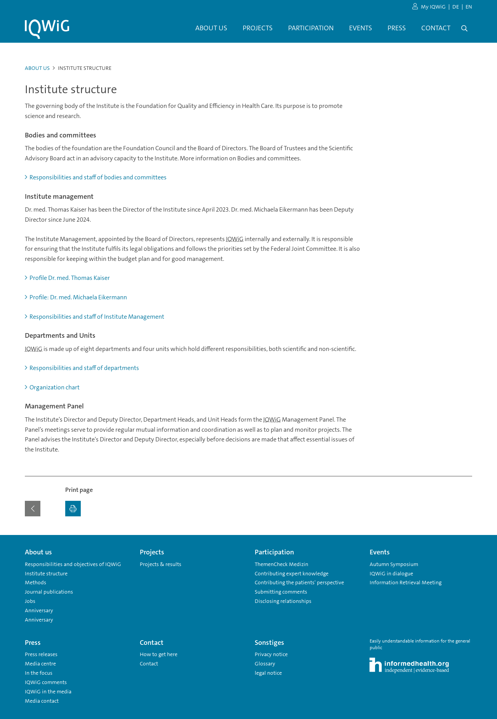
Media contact (42, 700)
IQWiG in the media (48, 691)
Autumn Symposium (394, 564)
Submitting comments (281, 591)
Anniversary (39, 610)
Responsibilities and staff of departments (82, 368)
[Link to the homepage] (47, 29)
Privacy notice (271, 654)
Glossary (265, 663)
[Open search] (464, 28)
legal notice (268, 672)
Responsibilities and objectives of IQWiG (73, 564)
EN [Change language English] (469, 6)
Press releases (41, 654)
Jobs (30, 600)
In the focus (38, 672)
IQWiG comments (46, 682)
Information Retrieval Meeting (405, 582)
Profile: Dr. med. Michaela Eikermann (76, 297)
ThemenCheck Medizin (281, 564)
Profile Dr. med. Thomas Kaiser (67, 278)
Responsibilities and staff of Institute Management (94, 317)
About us (37, 67)
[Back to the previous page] (32, 508)
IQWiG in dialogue (391, 573)
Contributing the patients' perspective (299, 582)
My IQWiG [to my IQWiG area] (429, 6)
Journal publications (49, 591)
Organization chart (52, 387)
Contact (149, 663)
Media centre (40, 663)
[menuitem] (211, 28)
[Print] (73, 508)
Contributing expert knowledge (291, 573)
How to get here (158, 654)
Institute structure (46, 573)
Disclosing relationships (283, 600)
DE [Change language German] (455, 6)
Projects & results (160, 564)
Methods (35, 582)
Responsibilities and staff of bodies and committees (96, 177)
